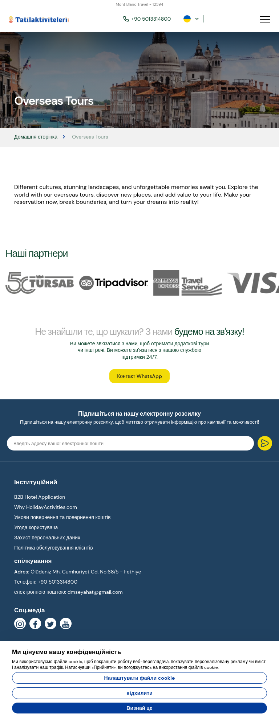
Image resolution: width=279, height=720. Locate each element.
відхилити (139, 693)
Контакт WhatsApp (139, 376)
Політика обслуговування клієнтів (53, 547)
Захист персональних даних (47, 537)
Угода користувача (36, 527)
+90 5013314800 (147, 19)
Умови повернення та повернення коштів (62, 517)
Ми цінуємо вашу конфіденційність (66, 652)
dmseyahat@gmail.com (95, 592)
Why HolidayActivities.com (45, 507)
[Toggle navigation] (265, 19)
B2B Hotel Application (39, 497)
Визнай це (139, 708)
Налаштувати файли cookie (139, 678)
